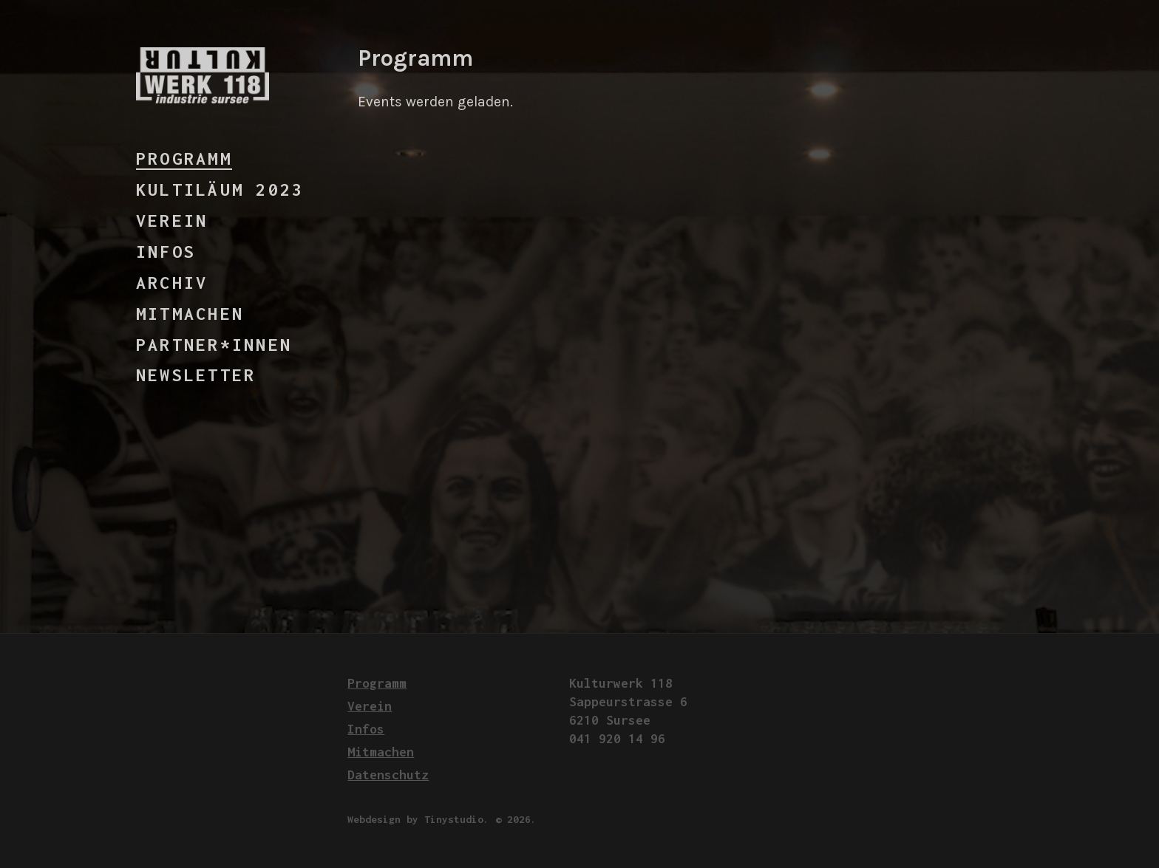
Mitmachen (190, 314)
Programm (184, 158)
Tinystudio (453, 819)
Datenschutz (388, 775)
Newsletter (196, 375)
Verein (172, 220)
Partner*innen (214, 345)
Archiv (172, 283)
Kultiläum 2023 (220, 189)
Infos (166, 252)
